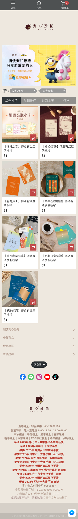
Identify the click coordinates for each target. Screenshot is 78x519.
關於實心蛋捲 (11, 329)
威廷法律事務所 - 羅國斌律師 (28, 497)
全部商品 (8, 337)
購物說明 (8, 354)
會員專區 (8, 345)
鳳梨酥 (57, 493)
